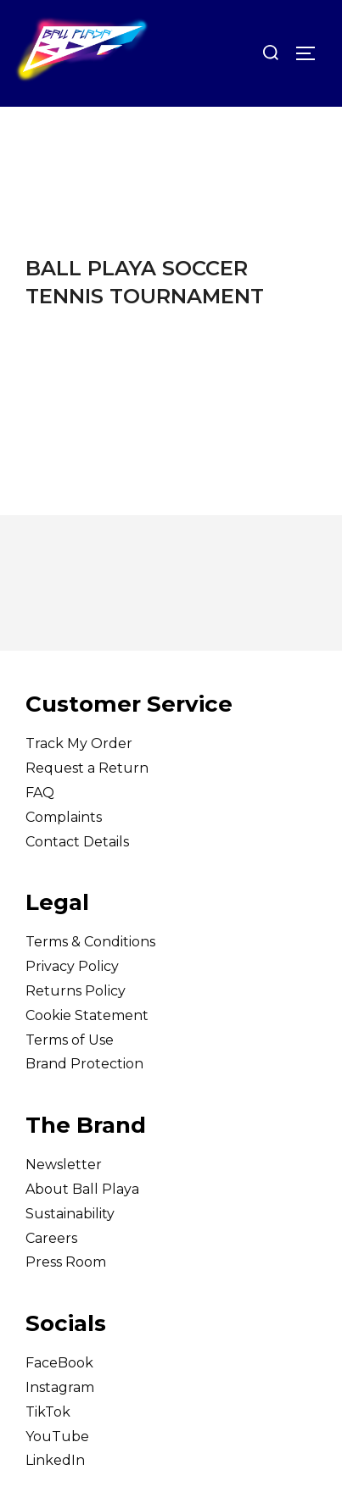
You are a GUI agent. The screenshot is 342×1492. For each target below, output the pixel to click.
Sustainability (70, 1214)
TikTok (47, 1412)
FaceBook (59, 1363)
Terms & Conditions (90, 942)
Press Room (65, 1262)
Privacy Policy (72, 966)
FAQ (39, 793)
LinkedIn (55, 1460)
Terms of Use (69, 1040)
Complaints (63, 817)
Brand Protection (84, 1064)
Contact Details (77, 842)
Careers (51, 1238)
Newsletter (63, 1164)
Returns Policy (75, 991)
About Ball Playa (82, 1189)
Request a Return (87, 768)
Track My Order (78, 743)
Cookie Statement (87, 1015)
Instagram (59, 1387)
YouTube (57, 1436)
